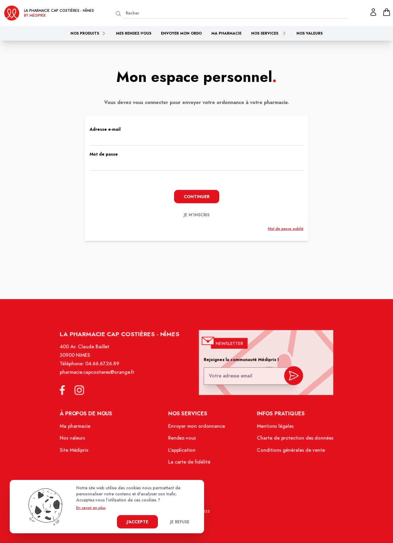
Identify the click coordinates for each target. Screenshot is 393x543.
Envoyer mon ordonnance (196, 428)
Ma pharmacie (226, 33)
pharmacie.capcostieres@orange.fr (99, 375)
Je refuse (180, 522)
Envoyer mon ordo (181, 33)
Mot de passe (104, 154)
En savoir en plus (91, 507)
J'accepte (137, 522)
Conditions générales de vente (288, 451)
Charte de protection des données (292, 440)
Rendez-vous (182, 440)
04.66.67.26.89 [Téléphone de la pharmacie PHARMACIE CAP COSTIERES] (104, 367)
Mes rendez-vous (133, 33)
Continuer (197, 197)
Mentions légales (273, 428)
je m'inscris (197, 215)
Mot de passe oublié (285, 228)
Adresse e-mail (105, 129)
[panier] (386, 12)
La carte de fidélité (189, 463)
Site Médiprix (77, 451)
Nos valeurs (309, 33)
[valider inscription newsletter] (291, 377)
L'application (182, 451)
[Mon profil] (373, 12)
